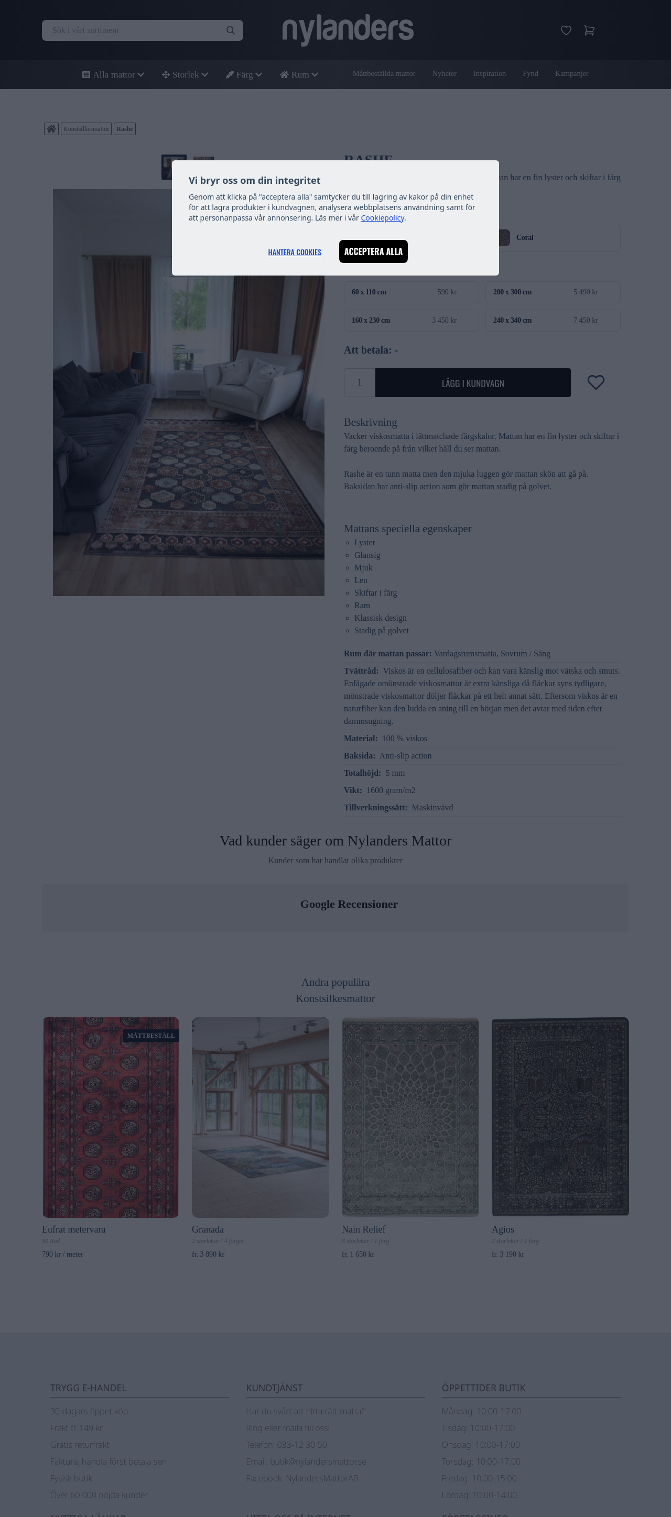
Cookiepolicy (382, 218)
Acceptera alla (373, 251)
